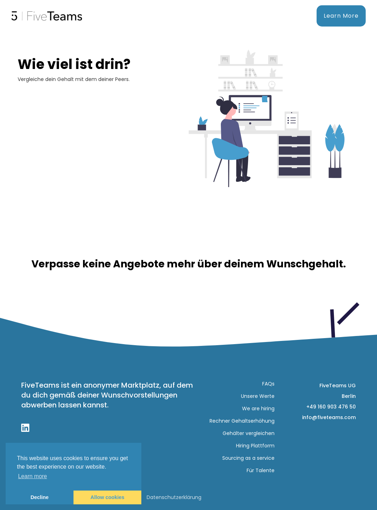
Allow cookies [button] (107, 497)
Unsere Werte (258, 396)
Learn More (341, 16)
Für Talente (261, 470)
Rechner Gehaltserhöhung (242, 420)
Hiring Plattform (255, 445)
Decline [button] (39, 497)
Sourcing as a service (248, 458)
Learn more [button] (32, 476)
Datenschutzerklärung (174, 497)
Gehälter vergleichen (249, 433)
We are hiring (258, 408)
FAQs (268, 383)
